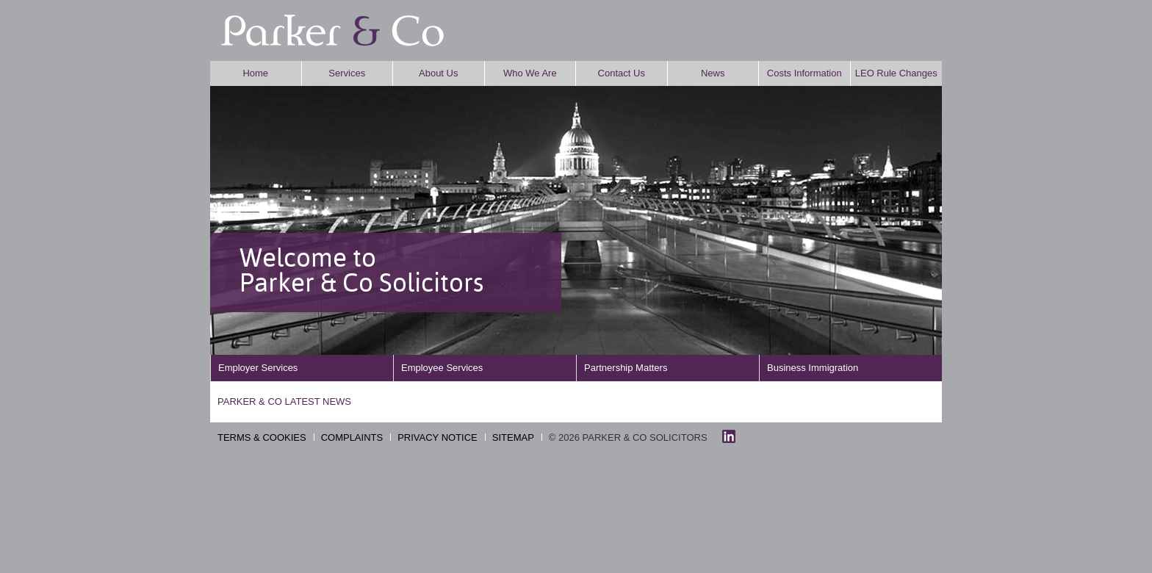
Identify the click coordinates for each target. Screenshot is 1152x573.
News (713, 73)
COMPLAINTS (352, 437)
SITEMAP (513, 437)
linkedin (728, 436)
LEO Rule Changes (896, 73)
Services (346, 73)
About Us (438, 73)
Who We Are (530, 73)
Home (255, 73)
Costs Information (804, 73)
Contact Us (621, 73)
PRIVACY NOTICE (437, 437)
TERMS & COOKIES (261, 437)
